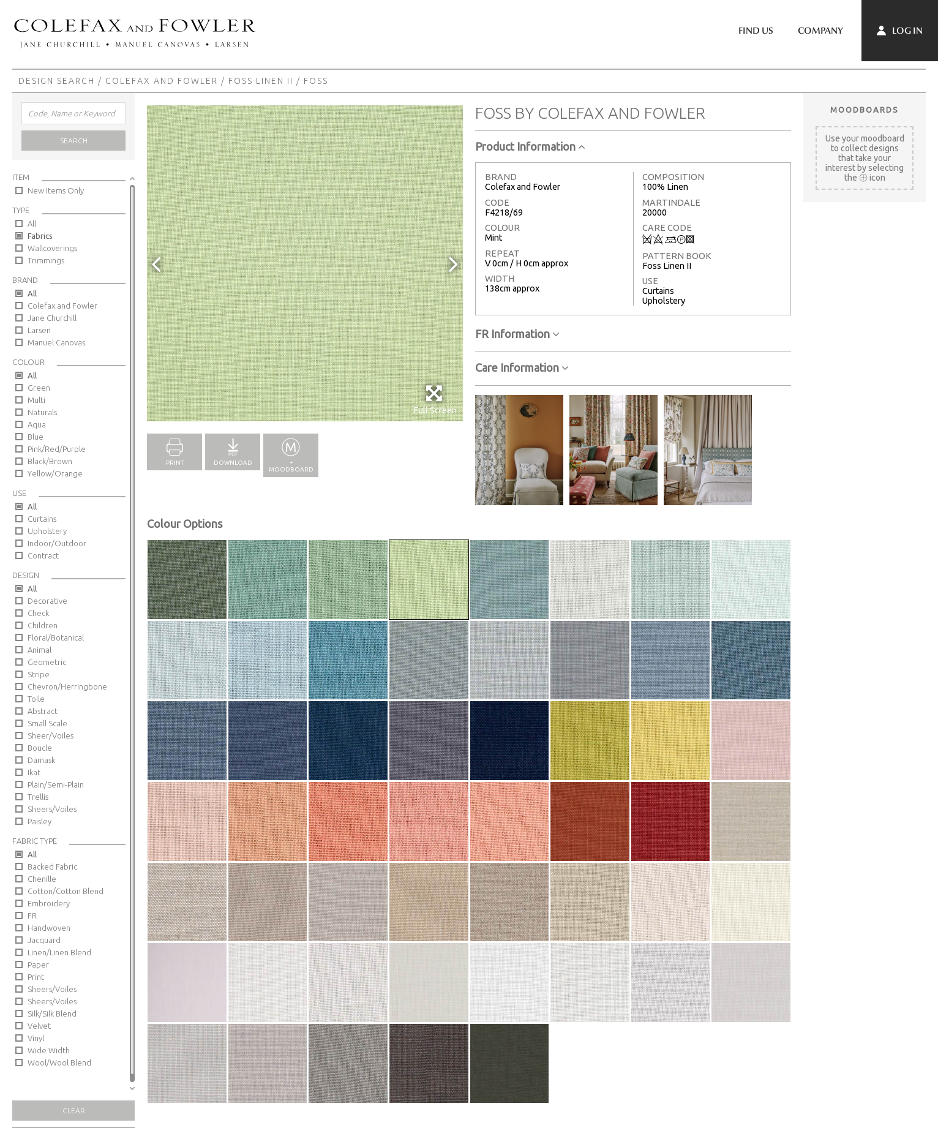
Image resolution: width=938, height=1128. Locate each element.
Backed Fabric (52, 866)
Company (820, 30)
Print (36, 976)
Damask (41, 760)
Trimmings (46, 260)
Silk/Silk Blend (52, 1013)
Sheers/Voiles (52, 809)
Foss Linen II (260, 81)
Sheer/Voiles (50, 735)
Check (38, 613)
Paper (38, 964)
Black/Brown (50, 461)
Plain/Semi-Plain (56, 784)
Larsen (39, 330)
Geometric (47, 662)
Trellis (38, 796)
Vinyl (36, 1038)
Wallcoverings (52, 248)
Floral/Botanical (56, 637)
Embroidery (49, 903)
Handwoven (49, 927)
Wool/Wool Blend (59, 1062)
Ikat (34, 772)
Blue (35, 436)
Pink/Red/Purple (57, 449)
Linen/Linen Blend (59, 952)
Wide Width (49, 1050)
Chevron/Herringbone (67, 686)
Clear (73, 1111)
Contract (43, 555)
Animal (39, 649)
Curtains (42, 518)
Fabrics (40, 235)
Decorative (47, 600)
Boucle (40, 747)
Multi (36, 400)
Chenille (42, 878)
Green (39, 387)
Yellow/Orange (55, 473)
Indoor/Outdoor (57, 543)
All (32, 223)
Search (74, 141)
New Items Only (56, 190)
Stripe (39, 674)
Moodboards (864, 109)
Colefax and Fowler (161, 81)
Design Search (56, 81)
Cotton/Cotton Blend (65, 891)
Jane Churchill (52, 318)
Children (43, 625)
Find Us (755, 30)
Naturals (42, 412)
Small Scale (47, 723)
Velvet (39, 1025)
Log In (900, 30)
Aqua (37, 424)
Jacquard (44, 940)
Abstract (43, 711)
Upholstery (47, 531)
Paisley (39, 821)
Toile (36, 698)
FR (32, 915)
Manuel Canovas (56, 342)
